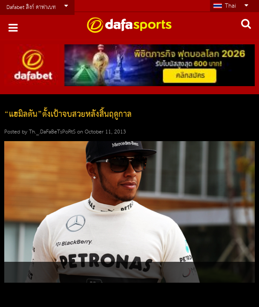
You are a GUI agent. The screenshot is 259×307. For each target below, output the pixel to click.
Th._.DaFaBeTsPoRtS (52, 132)
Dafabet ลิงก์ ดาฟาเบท (31, 7)
